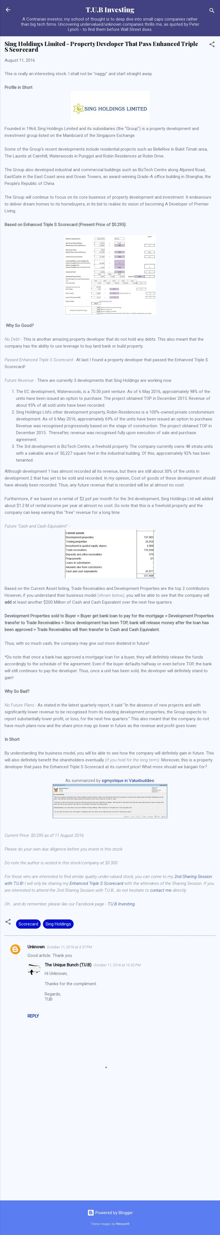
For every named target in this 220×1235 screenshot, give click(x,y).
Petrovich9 (122, 1224)
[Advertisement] (110, 1151)
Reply (33, 1016)
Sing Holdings (58, 924)
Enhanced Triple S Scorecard (96, 883)
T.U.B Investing (110, 9)
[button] (212, 45)
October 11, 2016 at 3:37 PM (69, 947)
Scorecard (28, 924)
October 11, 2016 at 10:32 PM (117, 965)
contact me (161, 890)
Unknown (36, 946)
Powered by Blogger (110, 1212)
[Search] (212, 11)
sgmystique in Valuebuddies (128, 780)
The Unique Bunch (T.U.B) (68, 964)
